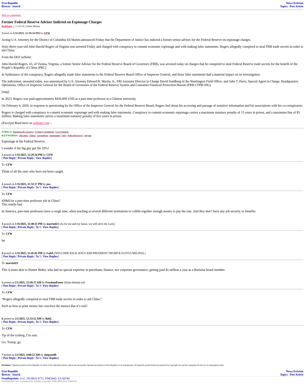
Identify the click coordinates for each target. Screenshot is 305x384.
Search (16, 6)
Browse (6, 6)
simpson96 (50, 354)
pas (48, 184)
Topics (284, 6)
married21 (52, 223)
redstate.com (41, 123)
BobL (48, 318)
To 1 (38, 187)
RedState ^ (8, 26)
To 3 (38, 285)
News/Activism (294, 3)
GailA (50, 253)
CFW (49, 154)
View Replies (43, 158)
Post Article (296, 6)
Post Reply (9, 158)
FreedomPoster (54, 282)
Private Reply (26, 158)
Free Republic (10, 3)
